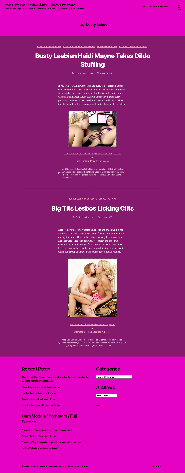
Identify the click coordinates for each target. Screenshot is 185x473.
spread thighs (95, 346)
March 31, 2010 (106, 73)
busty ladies (75, 169)
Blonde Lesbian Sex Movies (134, 47)
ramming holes (82, 175)
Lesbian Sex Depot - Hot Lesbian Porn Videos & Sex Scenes (43, 4)
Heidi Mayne (88, 172)
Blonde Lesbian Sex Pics (104, 199)
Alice (64, 340)
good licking (77, 172)
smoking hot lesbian (98, 175)
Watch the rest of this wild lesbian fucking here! (92, 324)
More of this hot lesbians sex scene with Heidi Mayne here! (92, 153)
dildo (105, 169)
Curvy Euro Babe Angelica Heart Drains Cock (48, 430)
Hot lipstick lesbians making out (40, 393)
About (143, 6)
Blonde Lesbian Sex (107, 47)
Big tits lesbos (106, 340)
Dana (64, 343)
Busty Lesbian (87, 169)
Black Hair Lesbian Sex (48, 47)
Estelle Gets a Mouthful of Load (40, 436)
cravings (98, 169)
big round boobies (91, 340)
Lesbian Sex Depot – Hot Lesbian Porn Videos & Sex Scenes (59, 466)
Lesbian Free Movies (158, 6)
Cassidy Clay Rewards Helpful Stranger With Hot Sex (53, 442)
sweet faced (67, 178)
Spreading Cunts (114, 175)
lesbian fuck (105, 343)
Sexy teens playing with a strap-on (42, 386)
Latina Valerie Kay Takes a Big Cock (43, 448)
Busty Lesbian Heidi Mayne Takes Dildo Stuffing (92, 60)
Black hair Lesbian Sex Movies (79, 47)
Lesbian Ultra (100, 172)
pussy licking (67, 346)
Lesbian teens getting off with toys (42, 405)
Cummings (63, 97)
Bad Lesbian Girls (74, 340)
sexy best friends (81, 346)
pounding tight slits (115, 172)
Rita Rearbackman (85, 73)
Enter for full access (92, 161)
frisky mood (72, 343)
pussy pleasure (68, 175)
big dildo (65, 169)
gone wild (82, 343)
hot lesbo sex (93, 343)
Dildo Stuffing (114, 169)
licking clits (116, 343)
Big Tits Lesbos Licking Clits (92, 208)
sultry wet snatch (109, 346)
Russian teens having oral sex (39, 399)
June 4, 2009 (106, 217)
